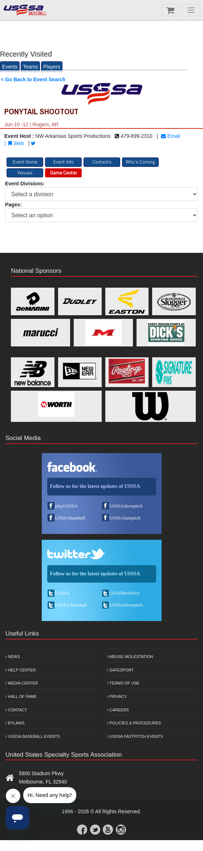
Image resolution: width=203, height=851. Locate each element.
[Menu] (191, 10)
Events (10, 67)
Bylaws (15, 723)
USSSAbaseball (70, 518)
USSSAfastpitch (125, 518)
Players (51, 67)
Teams (30, 67)
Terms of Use (123, 683)
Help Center (20, 670)
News (12, 656)
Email (170, 136)
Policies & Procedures (134, 723)
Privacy (117, 696)
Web (16, 143)
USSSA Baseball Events (32, 736)
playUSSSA (66, 506)
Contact (16, 710)
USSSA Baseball (71, 605)
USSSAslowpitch (126, 506)
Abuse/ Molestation (130, 656)
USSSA (62, 593)
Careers (118, 710)
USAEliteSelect (124, 593)
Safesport (120, 670)
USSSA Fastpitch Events (135, 736)
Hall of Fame (21, 696)
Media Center (21, 683)
